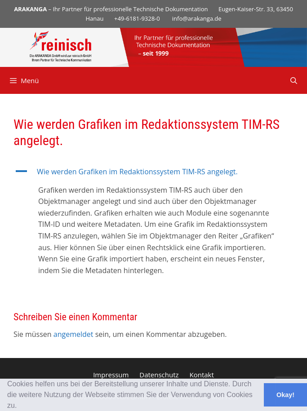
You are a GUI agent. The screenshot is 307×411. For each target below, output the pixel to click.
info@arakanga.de (197, 18)
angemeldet (73, 334)
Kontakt (202, 374)
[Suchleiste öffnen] (293, 80)
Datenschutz (158, 374)
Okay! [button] (285, 394)
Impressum (111, 374)
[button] (20, 406)
